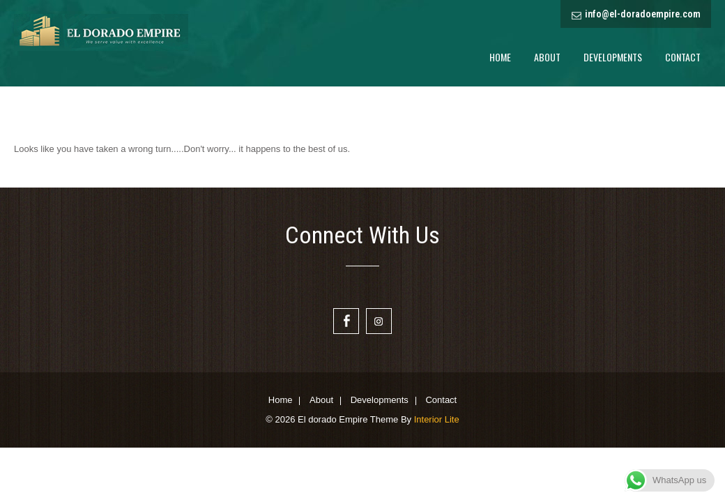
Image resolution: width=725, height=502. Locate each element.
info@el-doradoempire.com (643, 14)
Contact (683, 57)
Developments (612, 57)
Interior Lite (436, 419)
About (547, 57)
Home (500, 57)
